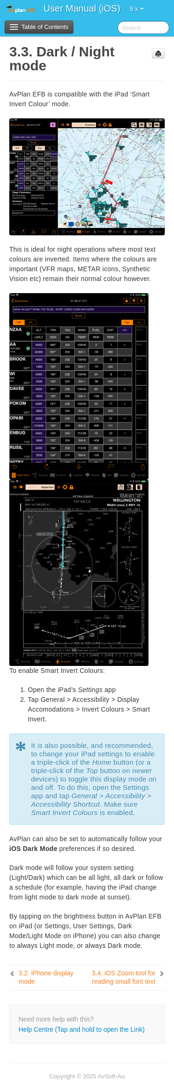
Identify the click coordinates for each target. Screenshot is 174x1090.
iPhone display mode (46, 977)
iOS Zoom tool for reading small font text (123, 977)
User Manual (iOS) (82, 8)
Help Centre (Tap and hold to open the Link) (82, 1029)
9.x (136, 9)
